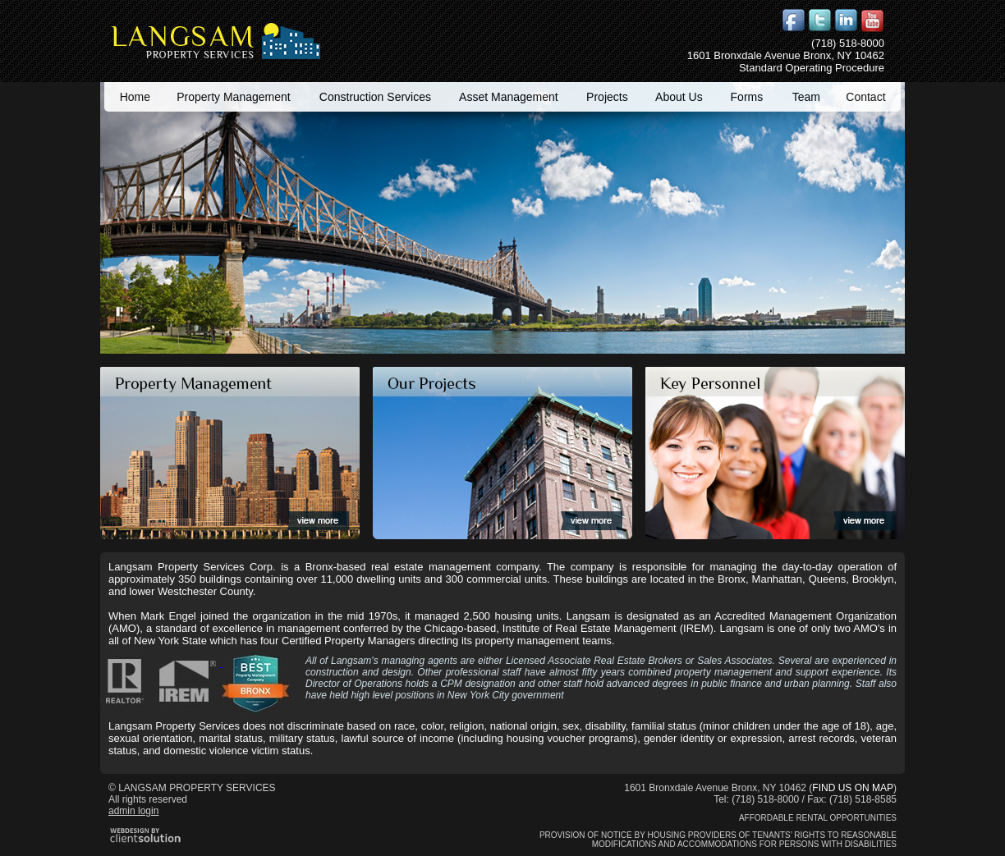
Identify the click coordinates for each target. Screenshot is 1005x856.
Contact (865, 96)
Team (806, 96)
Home (135, 96)
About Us (679, 96)
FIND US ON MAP (852, 788)
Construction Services (375, 96)
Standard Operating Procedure (811, 68)
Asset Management (508, 96)
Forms (747, 96)
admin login (133, 811)
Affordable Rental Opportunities (818, 817)
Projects (607, 96)
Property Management (234, 96)
